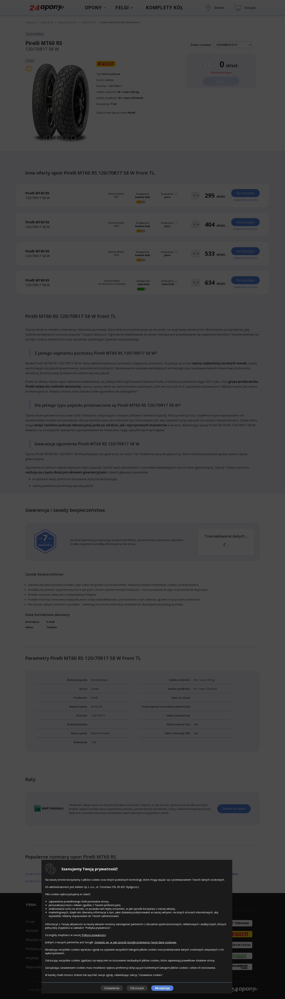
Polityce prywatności (94, 935)
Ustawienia (111, 988)
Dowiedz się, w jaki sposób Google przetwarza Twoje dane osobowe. (136, 942)
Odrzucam (137, 988)
